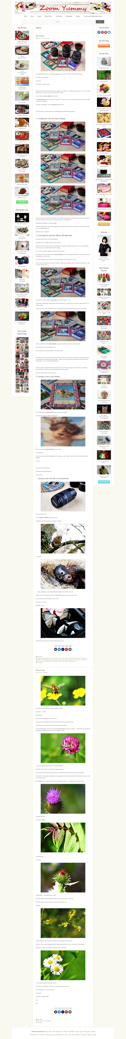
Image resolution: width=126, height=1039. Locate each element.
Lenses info (83, 659)
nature (51, 661)
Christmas (42, 1034)
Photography (69, 16)
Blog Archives (48, 16)
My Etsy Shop (103, 45)
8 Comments (39, 1022)
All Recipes (22, 202)
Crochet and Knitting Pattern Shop (93, 16)
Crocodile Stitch (58, 1034)
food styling (53, 659)
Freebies (94, 1034)
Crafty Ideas (59, 16)
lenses (71, 659)
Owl (38, 1034)
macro (40, 661)
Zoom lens (74, 661)
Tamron (60, 661)
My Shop (93, 1031)
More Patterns (104, 481)
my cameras (56, 74)
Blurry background (44, 658)
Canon (50, 658)
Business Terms (87, 1031)
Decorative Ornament (49, 1034)
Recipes (78, 16)
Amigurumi (89, 1034)
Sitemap (81, 1031)
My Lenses (40, 36)
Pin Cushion (83, 1034)
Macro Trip (40, 670)
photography (39, 656)
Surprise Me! (104, 224)
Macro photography (46, 661)
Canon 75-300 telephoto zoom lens (71, 658)
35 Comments (40, 662)
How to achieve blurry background (62, 659)
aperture (39, 658)
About (32, 16)
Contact (39, 16)
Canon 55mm (61, 658)
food (79, 658)
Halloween (78, 1034)
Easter (73, 1034)
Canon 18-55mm (55, 658)
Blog (25, 16)
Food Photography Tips (45, 659)
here (59, 247)
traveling (70, 661)
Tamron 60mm (65, 661)
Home (70, 1034)
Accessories (65, 1034)
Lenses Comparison (76, 659)
